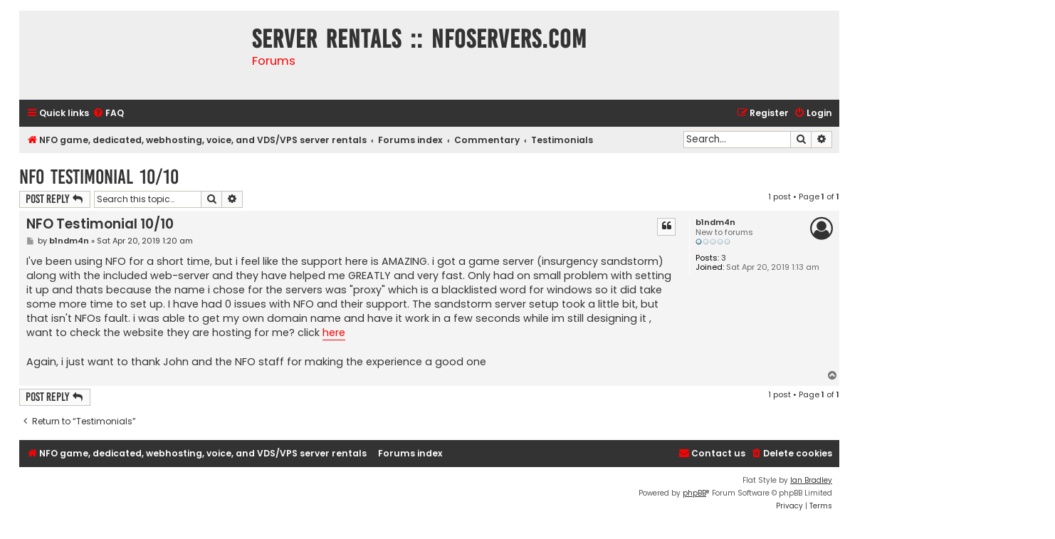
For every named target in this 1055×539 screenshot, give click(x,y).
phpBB (694, 493)
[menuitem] (108, 113)
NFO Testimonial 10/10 (99, 177)
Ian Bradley (811, 480)
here (333, 332)
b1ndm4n (715, 222)
